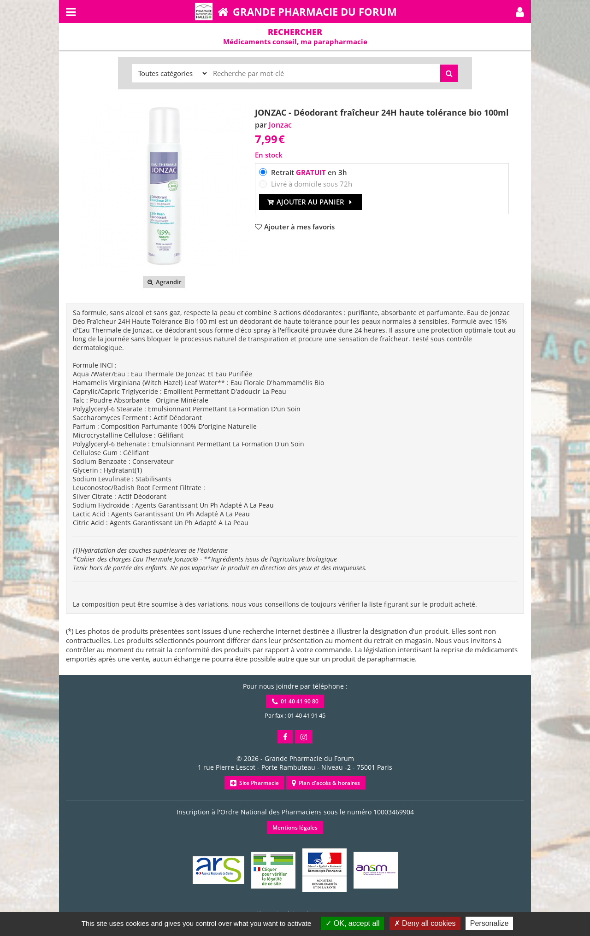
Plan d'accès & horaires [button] (326, 783)
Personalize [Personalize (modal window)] (489, 923)
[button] (520, 11)
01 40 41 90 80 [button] (295, 701)
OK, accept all (352, 923)
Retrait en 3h (309, 172)
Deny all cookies (425, 923)
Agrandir (164, 282)
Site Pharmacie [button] (254, 783)
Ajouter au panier (310, 201)
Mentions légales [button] (295, 827)
